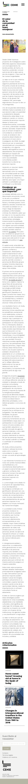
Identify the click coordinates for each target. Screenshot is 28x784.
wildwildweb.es (10, 776)
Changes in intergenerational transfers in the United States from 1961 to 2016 (14, 716)
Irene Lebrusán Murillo (8, 34)
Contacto (5, 753)
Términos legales (7, 755)
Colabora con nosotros (9, 757)
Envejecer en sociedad (5, 12)
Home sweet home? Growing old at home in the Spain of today (13, 678)
